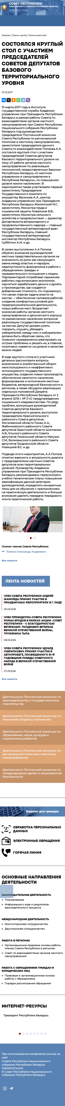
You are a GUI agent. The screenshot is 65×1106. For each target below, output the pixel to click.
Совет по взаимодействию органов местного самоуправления (34, 954)
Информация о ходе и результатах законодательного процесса (27, 906)
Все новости (9, 560)
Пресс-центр (19, 35)
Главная (6, 35)
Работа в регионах (16, 940)
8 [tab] (45, 1034)
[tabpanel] (32, 519)
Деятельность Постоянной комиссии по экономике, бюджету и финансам (32, 717)
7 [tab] (42, 1034)
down (6, 891)
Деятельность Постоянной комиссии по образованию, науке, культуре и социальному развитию (32, 735)
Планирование (14, 899)
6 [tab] (38, 1034)
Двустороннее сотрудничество (25, 928)
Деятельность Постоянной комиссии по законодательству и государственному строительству (32, 700)
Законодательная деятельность (26, 894)
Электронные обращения (31, 841)
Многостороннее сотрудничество (26, 924)
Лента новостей (37, 35)
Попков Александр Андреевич (26, 551)
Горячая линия (21, 852)
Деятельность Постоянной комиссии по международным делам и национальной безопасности (32, 773)
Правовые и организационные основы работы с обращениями (30, 977)
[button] (5, 20)
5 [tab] (35, 1034)
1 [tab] (31, 538)
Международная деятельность (25, 919)
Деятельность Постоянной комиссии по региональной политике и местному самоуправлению (32, 754)
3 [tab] (27, 1034)
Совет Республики (33, 5)
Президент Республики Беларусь (25, 1015)
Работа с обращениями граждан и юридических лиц (28, 969)
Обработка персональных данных (31, 829)
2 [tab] (35, 538)
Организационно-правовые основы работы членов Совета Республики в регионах (33, 947)
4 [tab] (31, 1034)
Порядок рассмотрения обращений (28, 983)
